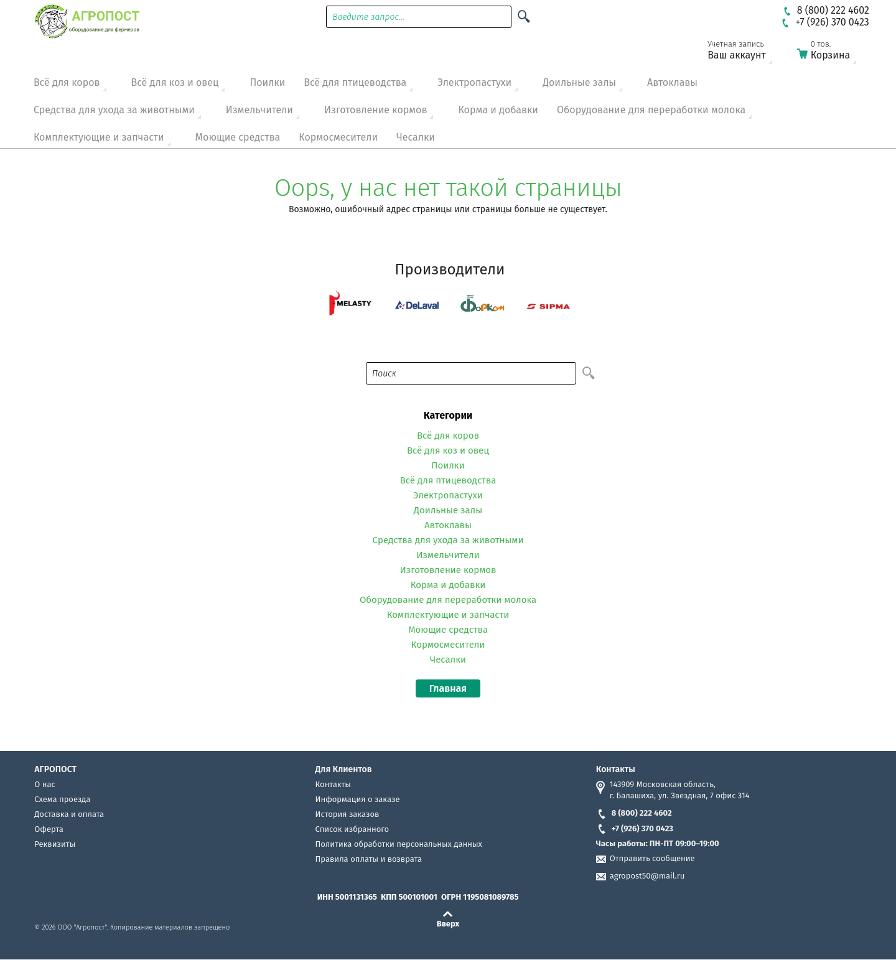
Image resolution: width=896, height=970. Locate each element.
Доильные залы (579, 82)
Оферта (48, 829)
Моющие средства (238, 137)
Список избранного (352, 829)
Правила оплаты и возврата (368, 859)
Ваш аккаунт (744, 52)
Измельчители (259, 110)
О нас (44, 784)
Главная (448, 688)
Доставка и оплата (69, 814)
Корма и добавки (498, 110)
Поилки (267, 82)
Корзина (834, 52)
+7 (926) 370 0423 (634, 828)
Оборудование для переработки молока (651, 110)
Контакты (333, 784)
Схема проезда (62, 799)
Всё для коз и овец (175, 82)
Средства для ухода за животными (114, 110)
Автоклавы (672, 82)
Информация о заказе (357, 799)
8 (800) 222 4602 (634, 813)
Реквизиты (54, 844)
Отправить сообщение (652, 858)
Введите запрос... (368, 17)
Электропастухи (474, 82)
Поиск (384, 373)
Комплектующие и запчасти (99, 137)
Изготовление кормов (375, 110)
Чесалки (415, 137)
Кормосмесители (338, 137)
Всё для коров (67, 82)
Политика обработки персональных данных (398, 844)
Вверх (448, 923)
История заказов (347, 814)
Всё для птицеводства (355, 82)
